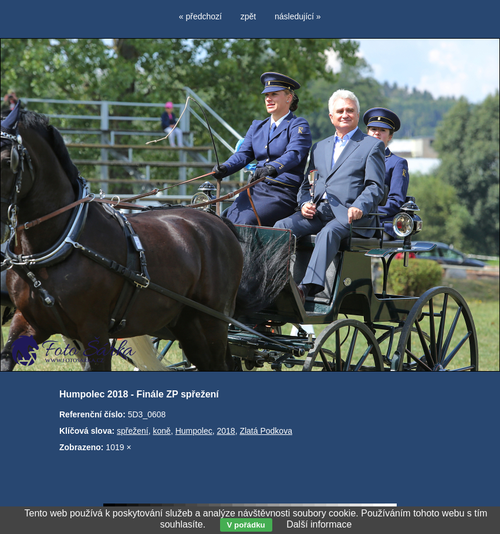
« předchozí (200, 16)
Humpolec (193, 431)
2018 (226, 431)
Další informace (319, 524)
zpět (248, 16)
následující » (298, 16)
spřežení (132, 431)
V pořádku (246, 525)
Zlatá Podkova (265, 431)
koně (162, 431)
